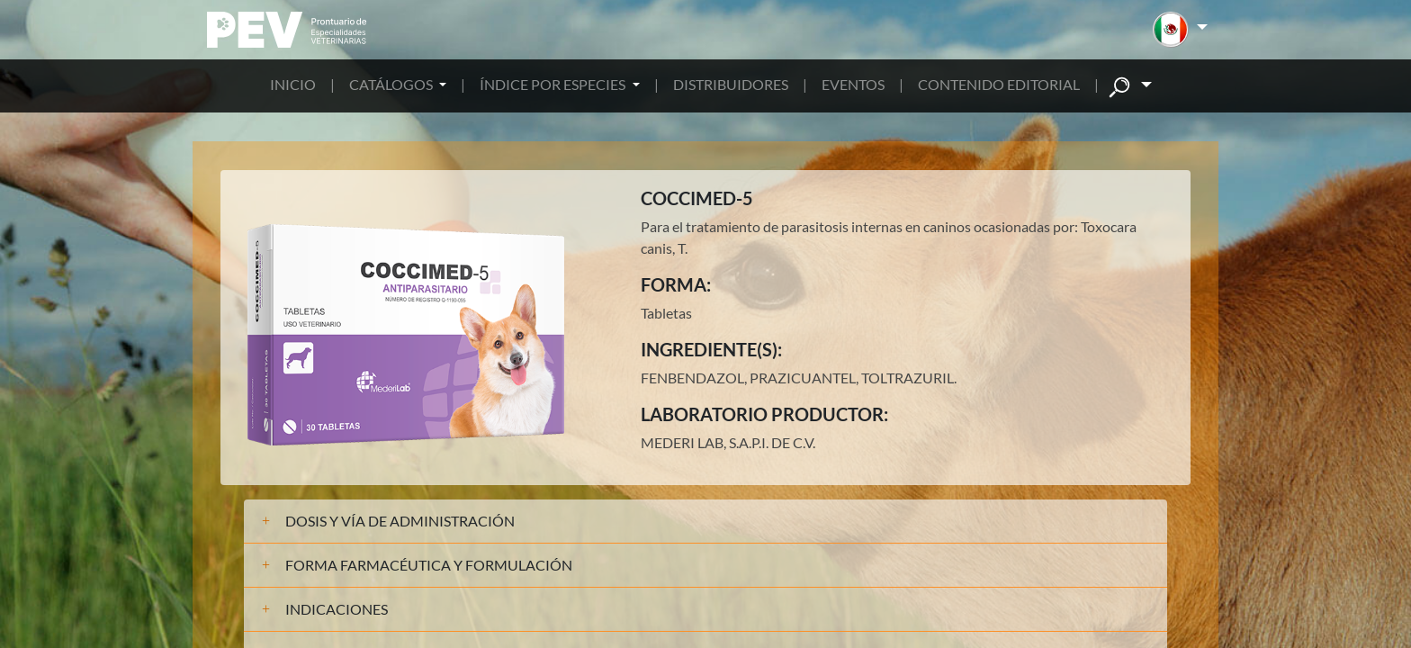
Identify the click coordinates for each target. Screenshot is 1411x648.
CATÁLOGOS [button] (392, 84)
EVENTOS (853, 84)
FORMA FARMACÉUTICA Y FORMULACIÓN (428, 564)
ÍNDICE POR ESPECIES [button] (554, 84)
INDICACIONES (336, 608)
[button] (1180, 29)
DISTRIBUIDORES (730, 84)
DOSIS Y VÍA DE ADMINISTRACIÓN (400, 520)
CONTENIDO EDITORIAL (999, 84)
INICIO (293, 84)
